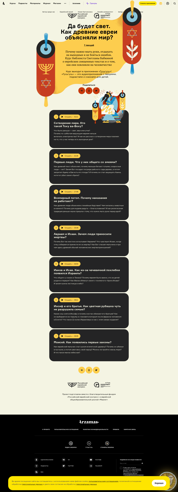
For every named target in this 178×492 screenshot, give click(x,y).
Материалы (35, 3)
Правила (116, 429)
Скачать (147, 3)
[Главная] (89, 421)
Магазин (57, 3)
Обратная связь (130, 429)
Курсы (13, 3)
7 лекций (89, 45)
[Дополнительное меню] (65, 3)
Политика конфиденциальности (95, 429)
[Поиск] (174, 3)
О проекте (46, 429)
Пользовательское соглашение (66, 429)
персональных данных (32, 484)
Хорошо (159, 483)
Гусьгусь (105, 71)
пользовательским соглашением (103, 481)
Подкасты (22, 3)
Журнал (46, 3)
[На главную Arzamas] (3, 3)
